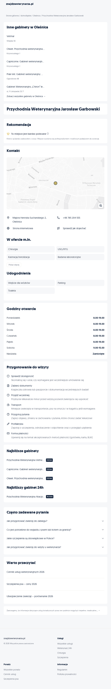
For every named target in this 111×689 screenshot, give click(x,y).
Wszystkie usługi (65, 643)
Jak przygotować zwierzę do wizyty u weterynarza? (34, 547)
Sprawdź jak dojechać (74, 228)
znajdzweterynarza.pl (19, 4)
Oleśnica (36, 15)
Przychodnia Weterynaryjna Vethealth (26, 460)
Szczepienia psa (11, 679)
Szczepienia (62, 657)
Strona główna (12, 15)
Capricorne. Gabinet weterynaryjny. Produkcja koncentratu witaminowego (26, 469)
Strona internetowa (23, 228)
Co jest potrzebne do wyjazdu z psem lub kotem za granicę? (39, 529)
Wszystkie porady (12, 669)
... (98, 610)
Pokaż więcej (14, 265)
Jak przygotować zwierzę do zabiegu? (27, 520)
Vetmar (10, 36)
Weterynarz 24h (64, 648)
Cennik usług (10, 674)
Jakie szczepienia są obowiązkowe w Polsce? (30, 538)
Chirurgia (61, 653)
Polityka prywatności (66, 674)
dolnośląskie (26, 15)
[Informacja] (48, 134)
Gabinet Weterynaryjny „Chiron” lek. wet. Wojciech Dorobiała (26, 86)
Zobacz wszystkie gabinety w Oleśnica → (26, 96)
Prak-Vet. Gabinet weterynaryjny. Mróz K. (26, 74)
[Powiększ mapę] (55, 183)
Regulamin (62, 669)
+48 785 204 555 (71, 217)
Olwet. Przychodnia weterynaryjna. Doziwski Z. (26, 478)
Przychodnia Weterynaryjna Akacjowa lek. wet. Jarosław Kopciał (26, 496)
